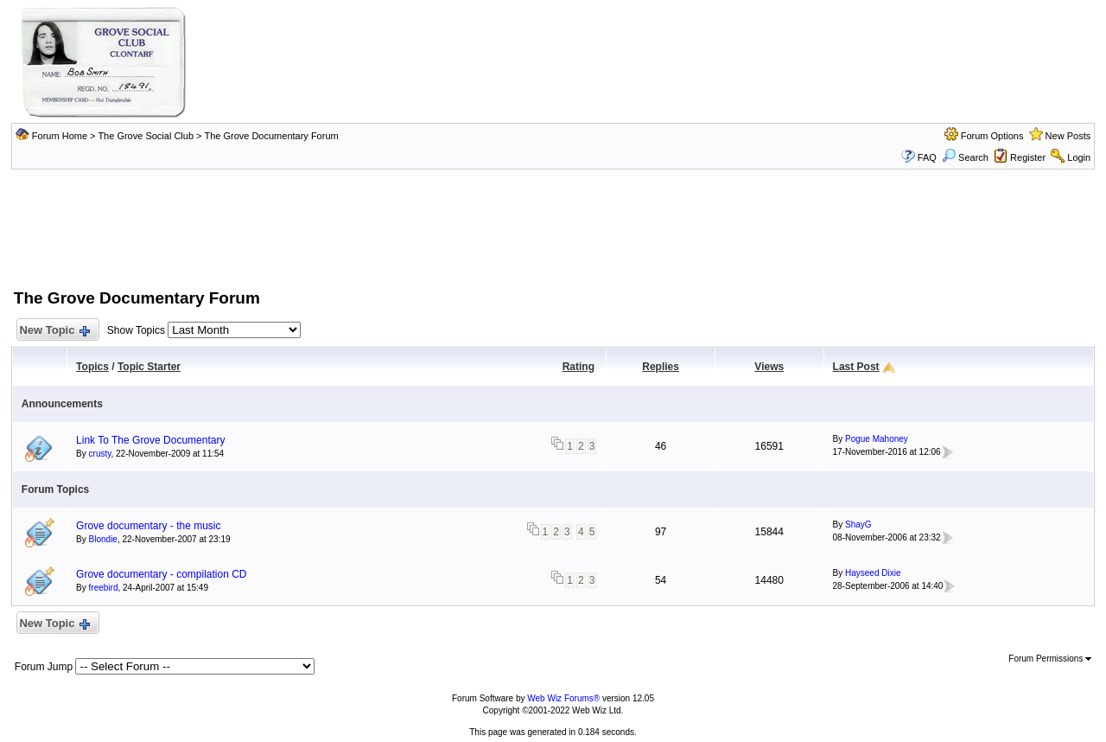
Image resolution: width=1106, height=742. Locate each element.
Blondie (103, 539)
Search (965, 157)
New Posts (1068, 136)
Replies (660, 367)
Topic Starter (149, 367)
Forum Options (992, 136)
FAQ (927, 157)
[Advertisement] (553, 227)
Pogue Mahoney (876, 439)
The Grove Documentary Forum (271, 136)
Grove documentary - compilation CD (161, 574)
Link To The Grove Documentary (150, 440)
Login (1078, 157)
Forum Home (59, 136)
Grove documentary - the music (148, 526)
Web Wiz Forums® (563, 698)
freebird (103, 587)
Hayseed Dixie (872, 573)
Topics (92, 367)
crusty (100, 453)
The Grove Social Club (146, 136)
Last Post (856, 367)
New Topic (54, 330)
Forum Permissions (1049, 658)
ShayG (858, 524)
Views (769, 367)
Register (1028, 157)
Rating (578, 367)
